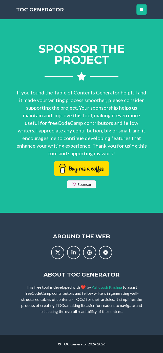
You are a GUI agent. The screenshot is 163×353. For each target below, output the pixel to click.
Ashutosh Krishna (107, 287)
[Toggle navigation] (141, 9)
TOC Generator (40, 10)
